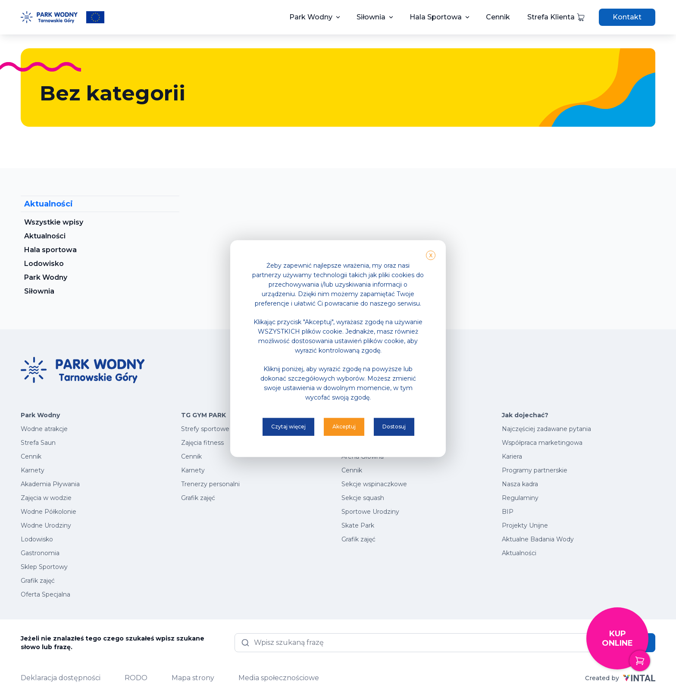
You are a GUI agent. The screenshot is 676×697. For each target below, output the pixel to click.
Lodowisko (44, 263)
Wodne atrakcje (44, 429)
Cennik (498, 17)
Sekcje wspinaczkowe (374, 484)
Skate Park (357, 525)
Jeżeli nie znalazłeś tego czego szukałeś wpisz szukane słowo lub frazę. (112, 642)
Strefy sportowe (205, 429)
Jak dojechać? (525, 415)
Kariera (512, 456)
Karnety (32, 470)
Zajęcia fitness (202, 443)
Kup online (625, 649)
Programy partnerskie (534, 470)
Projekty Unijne (525, 525)
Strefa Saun (38, 443)
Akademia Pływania (50, 484)
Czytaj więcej (288, 426)
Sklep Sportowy (44, 567)
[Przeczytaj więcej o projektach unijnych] (95, 17)
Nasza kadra (520, 484)
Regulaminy (520, 498)
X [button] (430, 255)
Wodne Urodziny (46, 525)
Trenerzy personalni (210, 484)
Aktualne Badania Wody (538, 539)
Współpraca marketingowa (542, 443)
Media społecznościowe (278, 678)
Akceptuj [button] (344, 426)
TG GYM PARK (203, 415)
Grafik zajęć (38, 580)
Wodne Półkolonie (48, 512)
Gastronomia (40, 553)
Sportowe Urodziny (370, 512)
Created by (620, 678)
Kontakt (627, 17)
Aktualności (45, 236)
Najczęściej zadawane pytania (546, 429)
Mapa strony (193, 678)
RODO (136, 678)
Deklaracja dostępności (60, 678)
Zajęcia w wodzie (46, 498)
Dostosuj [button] (394, 426)
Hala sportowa (50, 250)
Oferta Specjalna (45, 594)
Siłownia (371, 17)
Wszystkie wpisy (53, 222)
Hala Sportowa (436, 17)
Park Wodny (310, 17)
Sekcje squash (362, 498)
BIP (507, 512)
